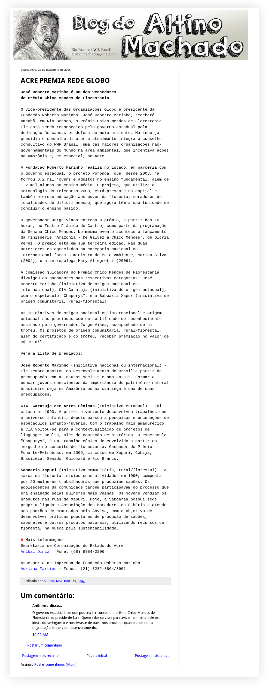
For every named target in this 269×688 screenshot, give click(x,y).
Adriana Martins (39, 569)
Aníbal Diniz (35, 551)
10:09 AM (40, 635)
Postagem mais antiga (152, 656)
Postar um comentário (44, 645)
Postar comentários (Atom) (55, 664)
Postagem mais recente (40, 656)
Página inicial (96, 656)
